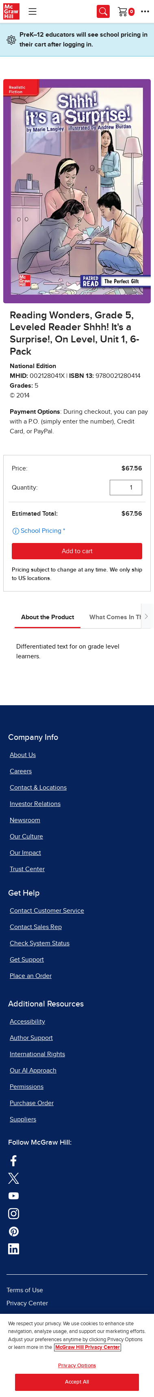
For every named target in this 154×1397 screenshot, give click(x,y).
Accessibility (27, 1021)
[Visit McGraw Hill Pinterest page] (13, 1230)
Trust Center (27, 869)
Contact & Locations (38, 787)
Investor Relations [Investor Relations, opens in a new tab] (35, 804)
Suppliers (23, 1119)
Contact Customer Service (47, 910)
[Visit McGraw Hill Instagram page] (13, 1213)
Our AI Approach (33, 1070)
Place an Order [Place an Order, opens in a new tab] (31, 976)
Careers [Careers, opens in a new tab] (21, 771)
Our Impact (25, 853)
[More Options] (145, 11)
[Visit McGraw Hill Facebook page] (13, 1160)
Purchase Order (32, 1103)
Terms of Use (25, 1290)
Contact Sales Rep (36, 927)
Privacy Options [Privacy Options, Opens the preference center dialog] (77, 1365)
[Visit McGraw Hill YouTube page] (13, 1195)
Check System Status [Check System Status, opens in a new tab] (39, 943)
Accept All (77, 1382)
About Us (23, 755)
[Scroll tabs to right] (146, 616)
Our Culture (26, 836)
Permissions (26, 1087)
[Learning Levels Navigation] (32, 11)
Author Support (31, 1038)
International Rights (37, 1054)
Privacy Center (27, 1303)
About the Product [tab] (47, 617)
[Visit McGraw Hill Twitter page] (13, 1177)
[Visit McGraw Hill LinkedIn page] (13, 1248)
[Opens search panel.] (103, 11)
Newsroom (25, 820)
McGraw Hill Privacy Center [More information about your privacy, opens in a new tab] (87, 1347)
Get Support (27, 959)
